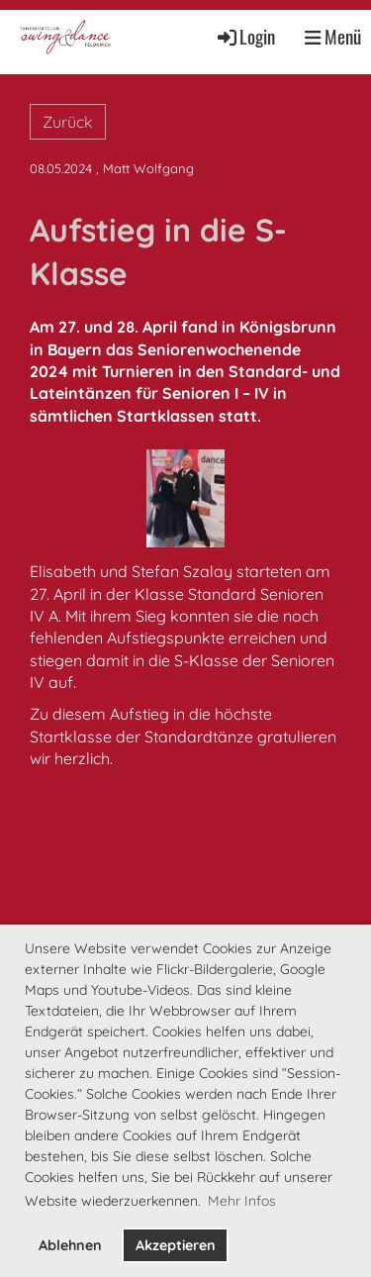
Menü (333, 36)
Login (245, 36)
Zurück (68, 122)
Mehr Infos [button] (242, 1201)
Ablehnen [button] (70, 1245)
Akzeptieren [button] (176, 1245)
